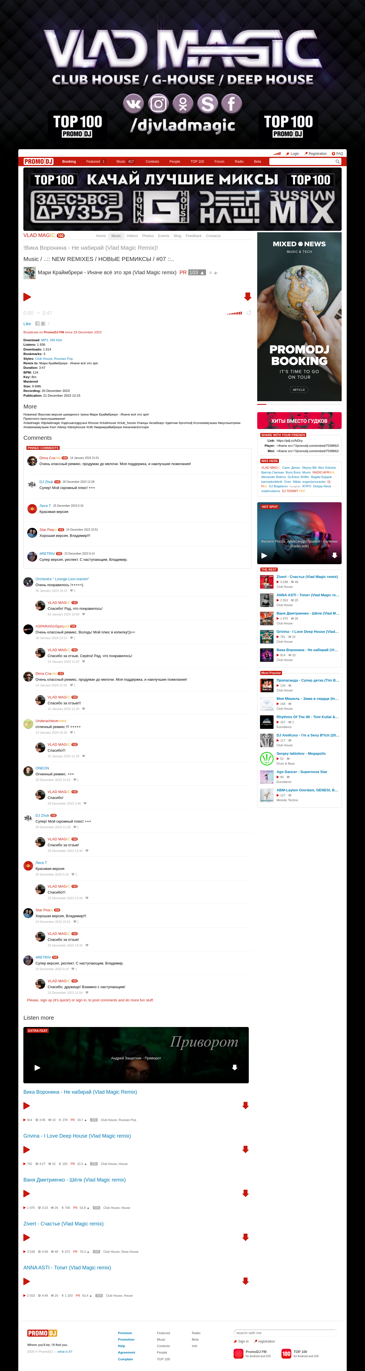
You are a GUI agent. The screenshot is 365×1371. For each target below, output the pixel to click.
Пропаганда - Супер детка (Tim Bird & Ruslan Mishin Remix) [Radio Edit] (308, 680)
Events (163, 236)
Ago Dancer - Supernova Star (302, 772)
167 (282, 722)
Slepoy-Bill (309, 467)
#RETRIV (47, 553)
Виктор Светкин (272, 472)
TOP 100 (197, 162)
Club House (43, 358)
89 (282, 777)
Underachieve (50, 721)
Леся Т (45, 506)
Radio (239, 162)
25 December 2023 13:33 (65, 898)
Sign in (243, 1341)
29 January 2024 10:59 (63, 614)
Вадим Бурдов (321, 477)
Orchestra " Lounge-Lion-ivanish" (62, 579)
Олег (287, 481)
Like (27, 323)
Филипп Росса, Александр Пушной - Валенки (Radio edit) (299, 543)
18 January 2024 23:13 (51, 638)
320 (93, 1119)
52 (282, 758)
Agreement (126, 1352)
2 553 (31, 1295)
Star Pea (48, 530)
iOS (268, 1356)
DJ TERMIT (293, 491)
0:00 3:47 (37, 313)
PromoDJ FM (54, 332)
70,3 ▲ (84, 1251)
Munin (307, 472)
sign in (81, 1000)
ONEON (42, 768)
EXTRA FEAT (37, 1030)
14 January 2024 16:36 (51, 732)
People (175, 162)
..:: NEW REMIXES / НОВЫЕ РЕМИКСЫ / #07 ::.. (109, 259)
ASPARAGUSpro (52, 626)
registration (266, 1341)
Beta (257, 162)
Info (195, 1346)
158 (282, 703)
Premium (125, 1333)
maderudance (270, 491)
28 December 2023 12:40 (65, 850)
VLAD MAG (39, 235)
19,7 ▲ (82, 1120)
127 (282, 795)
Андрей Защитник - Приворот (136, 1058)
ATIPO (306, 486)
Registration (318, 153)
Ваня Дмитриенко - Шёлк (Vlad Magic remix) (74, 1180)
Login (295, 153)
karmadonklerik (271, 481)
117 (282, 740)
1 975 (31, 1207)
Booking (69, 162)
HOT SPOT (270, 506)
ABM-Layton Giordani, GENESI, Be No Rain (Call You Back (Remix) (308, 790)
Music (126, 161)
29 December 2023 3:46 (64, 803)
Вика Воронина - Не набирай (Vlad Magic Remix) (80, 1092)
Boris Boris (293, 472)
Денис (295, 467)
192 (64, 1163)
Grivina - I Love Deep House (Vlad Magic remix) (77, 1136)
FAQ (339, 153)
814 (29, 1120)
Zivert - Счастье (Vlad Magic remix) (63, 1224)
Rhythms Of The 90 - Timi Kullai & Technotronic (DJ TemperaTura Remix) (308, 717)
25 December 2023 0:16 (52, 874)
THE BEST (269, 569)
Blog (177, 236)
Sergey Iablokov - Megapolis (301, 753)
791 (29, 1163)
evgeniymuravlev (314, 481)
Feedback (194, 236)
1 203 (69, 1295)
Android (254, 1356)
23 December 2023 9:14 (52, 969)
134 (282, 685)
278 (64, 1120)
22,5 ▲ (82, 1163)
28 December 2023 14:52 (52, 779)
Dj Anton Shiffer (298, 477)
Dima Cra (50, 458)
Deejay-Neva (322, 486)
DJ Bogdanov (278, 486)
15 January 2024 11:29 (63, 756)
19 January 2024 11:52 (63, 661)
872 (67, 1251)
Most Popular (271, 673)
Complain (125, 1359)
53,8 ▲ (84, 1207)
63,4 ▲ (87, 1295)
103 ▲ (197, 272)
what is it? (65, 1351)
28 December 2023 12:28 (52, 827)
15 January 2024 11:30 (63, 709)
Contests (163, 1346)
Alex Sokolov (327, 467)
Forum (219, 162)
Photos (148, 236)
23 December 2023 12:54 (65, 992)
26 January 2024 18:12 (51, 590)
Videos (132, 236)
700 (67, 1207)
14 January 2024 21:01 (51, 685)
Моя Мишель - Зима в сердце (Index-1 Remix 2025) (308, 698)
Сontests (152, 162)
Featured (96, 161)
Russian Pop (63, 358)
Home (101, 236)
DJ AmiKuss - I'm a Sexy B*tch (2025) (308, 735)
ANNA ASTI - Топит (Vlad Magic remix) (67, 1267)
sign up (46, 1000)
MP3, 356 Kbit (51, 340)
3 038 (31, 1251)
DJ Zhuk (46, 482)
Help (121, 1346)
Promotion (126, 1339)
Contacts (213, 236)
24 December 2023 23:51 (52, 921)
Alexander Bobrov (273, 477)
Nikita (297, 481)
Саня (286, 467)
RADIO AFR (323, 472)
